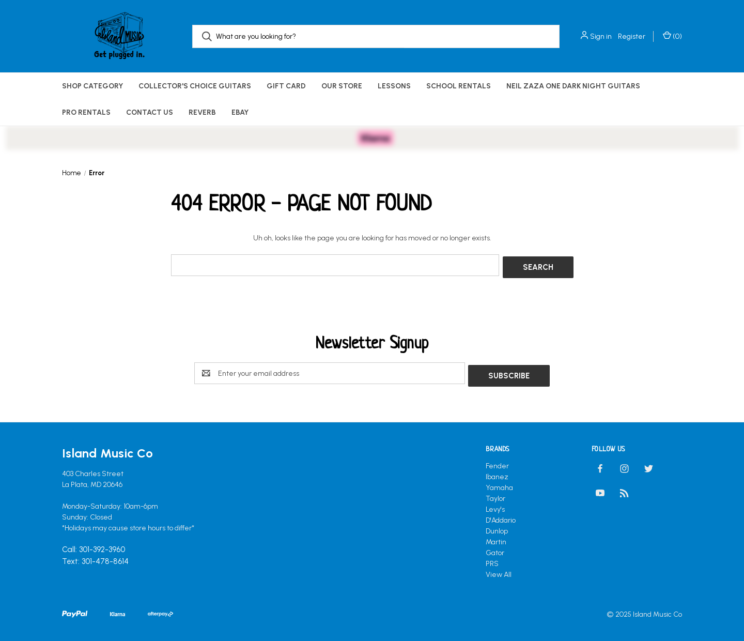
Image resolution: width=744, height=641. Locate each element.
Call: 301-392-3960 (93, 545)
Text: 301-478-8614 (95, 556)
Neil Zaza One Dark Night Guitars (573, 86)
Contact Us (149, 112)
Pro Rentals (86, 112)
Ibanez (497, 471)
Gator (495, 547)
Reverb (202, 112)
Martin (496, 536)
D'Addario (501, 515)
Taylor (495, 493)
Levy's (495, 504)
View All (499, 569)
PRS (492, 558)
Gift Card (286, 86)
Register (631, 36)
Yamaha (499, 482)
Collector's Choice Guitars (194, 86)
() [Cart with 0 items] (672, 36)
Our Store (341, 86)
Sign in (601, 36)
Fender (497, 460)
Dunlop (497, 526)
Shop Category (92, 86)
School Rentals (458, 86)
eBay (240, 112)
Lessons (394, 86)
